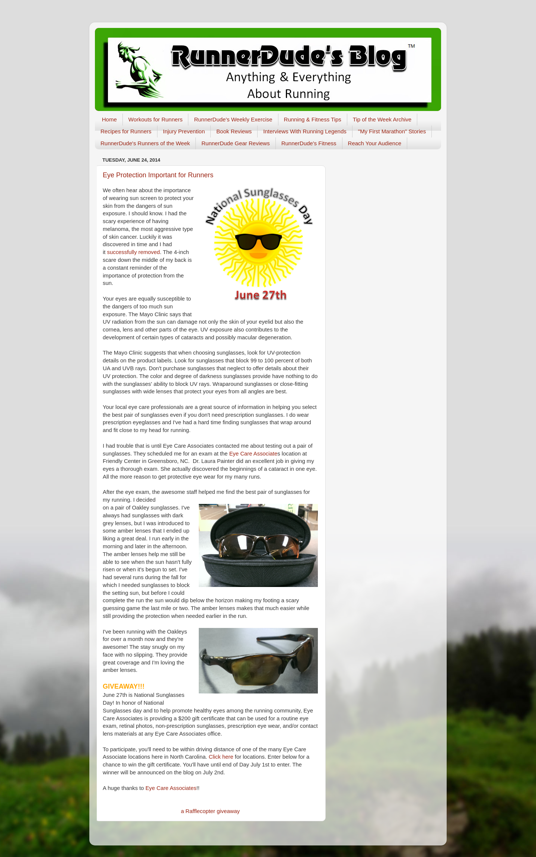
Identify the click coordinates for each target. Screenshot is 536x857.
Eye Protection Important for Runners (158, 175)
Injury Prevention (184, 131)
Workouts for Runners (155, 119)
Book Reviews (234, 131)
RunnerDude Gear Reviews (235, 143)
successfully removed (133, 252)
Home (109, 119)
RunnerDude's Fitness (308, 143)
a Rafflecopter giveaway (210, 811)
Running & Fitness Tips (312, 119)
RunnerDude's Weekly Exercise (233, 119)
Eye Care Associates (171, 788)
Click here (221, 757)
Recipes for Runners (125, 131)
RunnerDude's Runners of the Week (145, 143)
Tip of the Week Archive (382, 119)
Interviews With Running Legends (304, 131)
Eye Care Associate (253, 454)
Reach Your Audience (374, 143)
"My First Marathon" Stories (392, 131)
